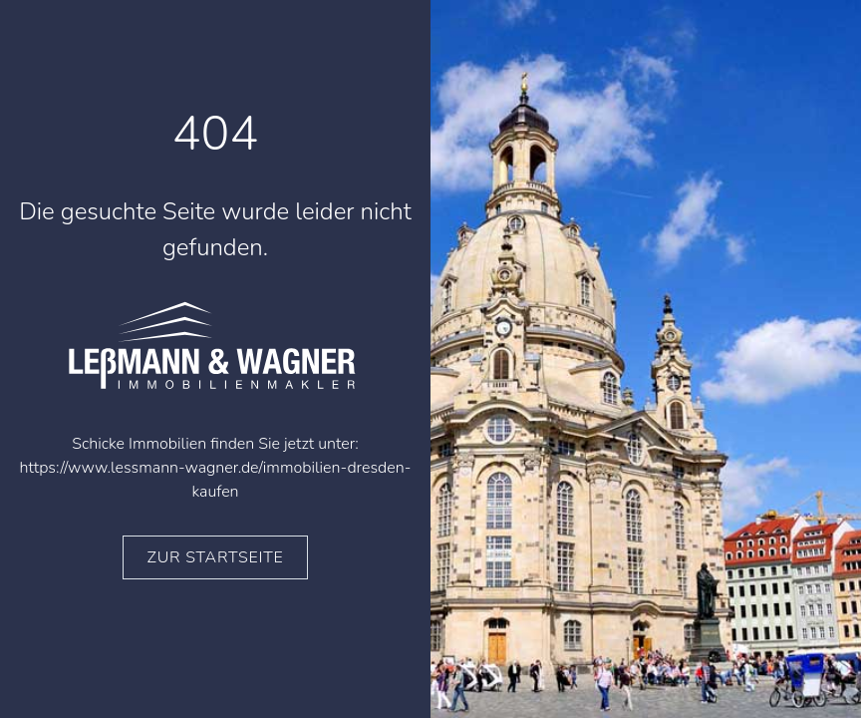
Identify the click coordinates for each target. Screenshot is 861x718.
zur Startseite (215, 557)
